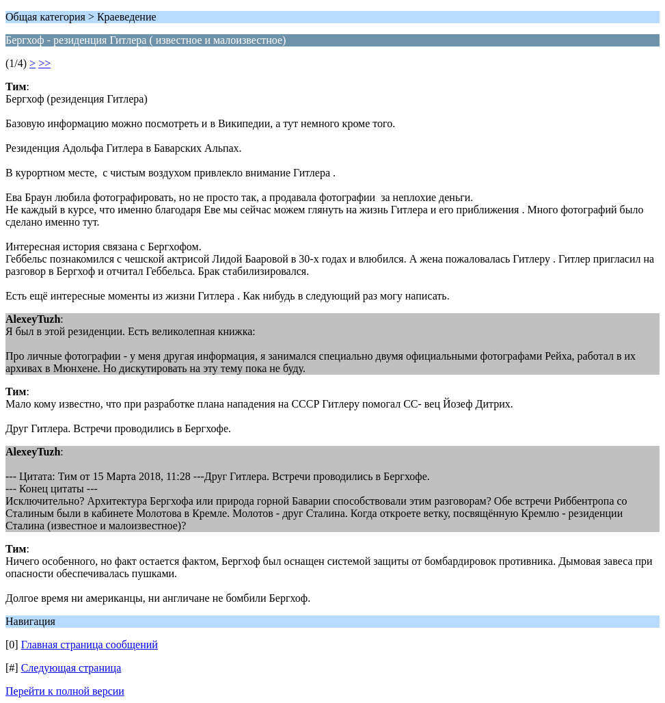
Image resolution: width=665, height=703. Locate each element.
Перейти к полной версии (64, 691)
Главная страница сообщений (89, 644)
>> (44, 63)
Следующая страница (71, 668)
